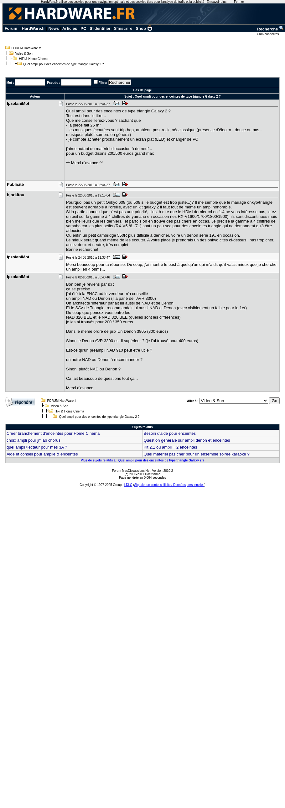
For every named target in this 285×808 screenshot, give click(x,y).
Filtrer (103, 82)
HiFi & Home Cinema (34, 59)
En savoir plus (216, 1)
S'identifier (100, 28)
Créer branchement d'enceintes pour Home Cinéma (53, 433)
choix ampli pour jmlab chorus (33, 440)
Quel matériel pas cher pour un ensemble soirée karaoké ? (196, 454)
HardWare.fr (33, 28)
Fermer (239, 1)
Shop (144, 28)
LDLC (128, 485)
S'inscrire (123, 28)
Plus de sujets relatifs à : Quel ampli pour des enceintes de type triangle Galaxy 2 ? (143, 460)
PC (83, 28)
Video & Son (24, 53)
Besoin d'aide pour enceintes (169, 433)
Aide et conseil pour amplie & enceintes (42, 454)
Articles (69, 28)
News (53, 28)
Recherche (270, 29)
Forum (11, 28)
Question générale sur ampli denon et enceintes (186, 440)
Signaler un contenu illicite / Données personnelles (169, 485)
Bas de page (142, 90)
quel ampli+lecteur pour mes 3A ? (37, 447)
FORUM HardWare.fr (26, 48)
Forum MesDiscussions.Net (131, 470)
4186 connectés (268, 34)
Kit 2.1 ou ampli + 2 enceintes (170, 447)
